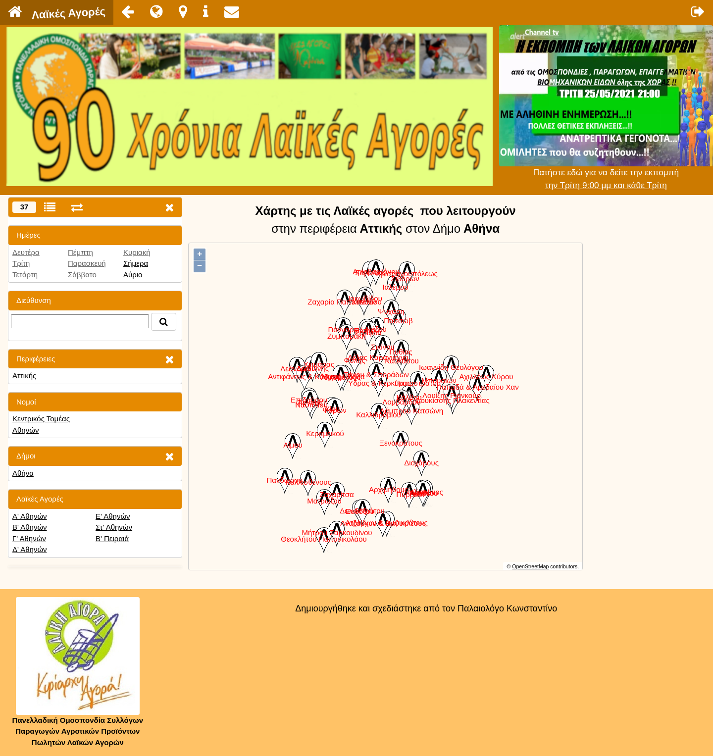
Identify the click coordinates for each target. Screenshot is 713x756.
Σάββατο (82, 274)
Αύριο (132, 274)
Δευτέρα (26, 252)
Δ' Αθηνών (29, 549)
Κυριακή (137, 252)
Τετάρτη (25, 274)
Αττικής (24, 375)
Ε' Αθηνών (113, 516)
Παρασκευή (87, 263)
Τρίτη (21, 263)
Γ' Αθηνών (29, 538)
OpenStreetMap (530, 566)
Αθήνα (23, 473)
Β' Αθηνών (29, 527)
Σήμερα (135, 263)
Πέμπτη (80, 252)
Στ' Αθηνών (114, 527)
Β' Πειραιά (112, 538)
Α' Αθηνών (29, 516)
